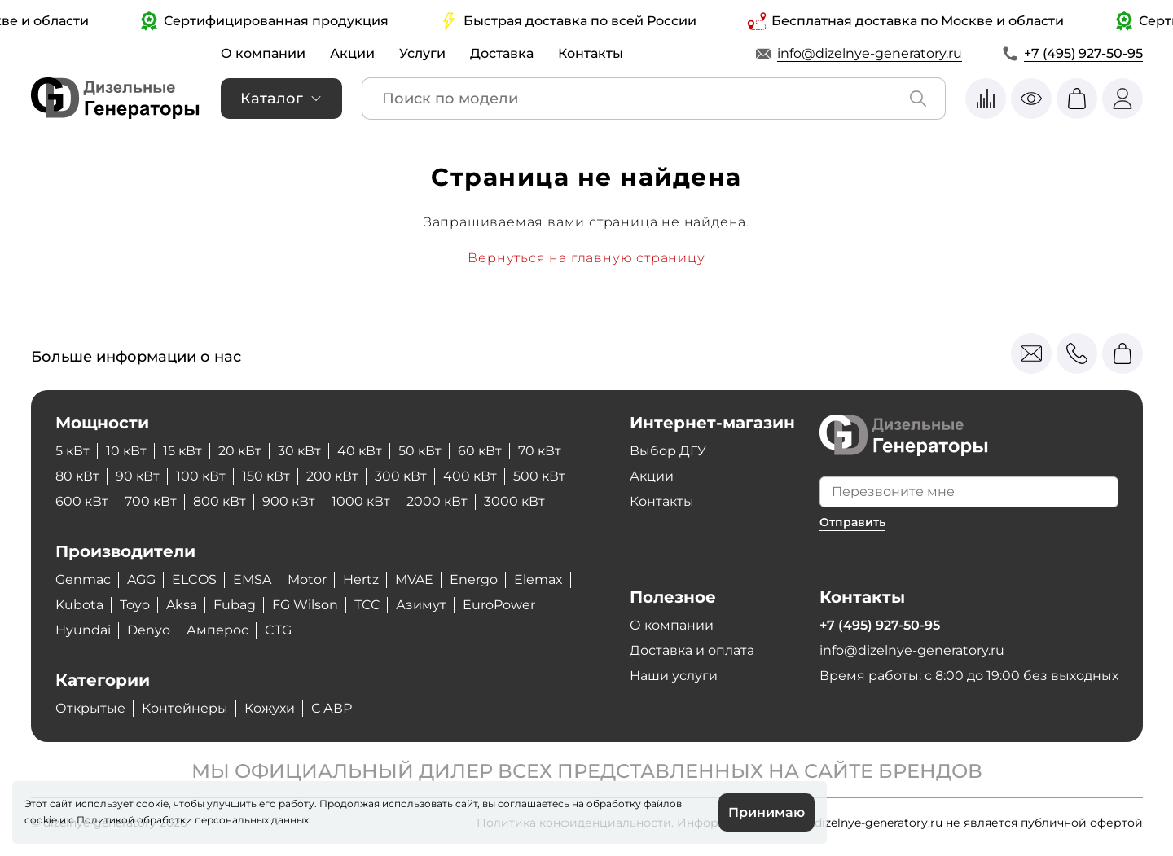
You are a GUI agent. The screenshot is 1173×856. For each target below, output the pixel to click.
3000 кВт (514, 501)
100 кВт (201, 476)
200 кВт (332, 476)
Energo (474, 579)
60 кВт (480, 451)
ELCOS (194, 579)
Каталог (271, 99)
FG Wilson (305, 604)
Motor (307, 579)
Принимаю (766, 812)
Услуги (422, 53)
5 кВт (72, 451)
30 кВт (299, 451)
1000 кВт (361, 501)
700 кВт (151, 501)
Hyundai (83, 630)
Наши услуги (674, 675)
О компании (263, 53)
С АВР (331, 708)
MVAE (414, 579)
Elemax (538, 579)
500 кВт (539, 476)
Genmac (83, 579)
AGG (141, 579)
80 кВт (77, 476)
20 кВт (239, 451)
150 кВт (266, 476)
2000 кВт (437, 501)
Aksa (181, 604)
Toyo (135, 604)
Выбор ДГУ (668, 451)
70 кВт (539, 451)
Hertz (361, 579)
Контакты (590, 53)
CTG (278, 630)
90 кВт (138, 476)
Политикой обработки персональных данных (193, 820)
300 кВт (401, 476)
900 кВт (288, 501)
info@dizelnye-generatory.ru (869, 53)
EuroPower (499, 604)
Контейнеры (185, 708)
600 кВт (81, 501)
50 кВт (420, 451)
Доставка (502, 53)
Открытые (90, 708)
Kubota (79, 604)
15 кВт (182, 451)
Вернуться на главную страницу (586, 258)
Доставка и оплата (692, 650)
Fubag (234, 604)
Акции (352, 53)
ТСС (367, 604)
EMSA (252, 579)
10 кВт (126, 451)
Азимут (421, 604)
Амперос (217, 630)
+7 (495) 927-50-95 (1083, 53)
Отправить (852, 522)
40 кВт (359, 451)
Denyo (148, 630)
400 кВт (470, 476)
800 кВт (219, 501)
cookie (40, 820)
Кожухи (269, 708)
